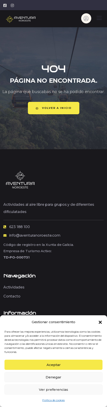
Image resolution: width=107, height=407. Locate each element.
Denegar (53, 377)
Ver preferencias (53, 389)
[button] (100, 322)
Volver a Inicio (53, 108)
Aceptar (54, 365)
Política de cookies (53, 400)
